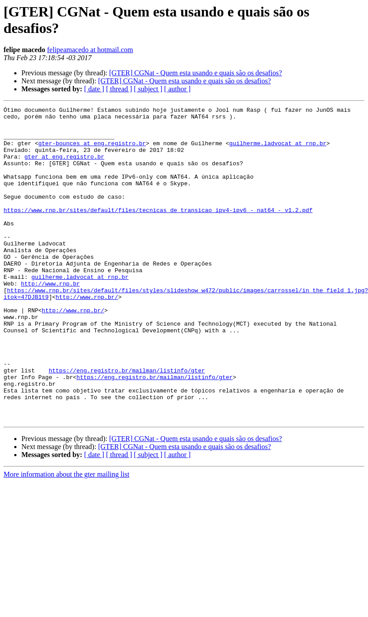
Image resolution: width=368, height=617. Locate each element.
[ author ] (177, 89)
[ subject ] (148, 89)
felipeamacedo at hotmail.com (90, 49)
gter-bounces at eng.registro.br (92, 151)
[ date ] (94, 89)
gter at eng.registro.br (64, 167)
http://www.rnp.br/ (87, 335)
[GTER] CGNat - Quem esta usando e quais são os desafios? (195, 73)
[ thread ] (119, 89)
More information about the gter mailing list (66, 537)
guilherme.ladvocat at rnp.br (277, 151)
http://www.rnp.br (50, 319)
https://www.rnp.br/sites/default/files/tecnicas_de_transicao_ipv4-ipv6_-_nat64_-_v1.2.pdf (158, 231)
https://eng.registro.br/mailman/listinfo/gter (127, 424)
